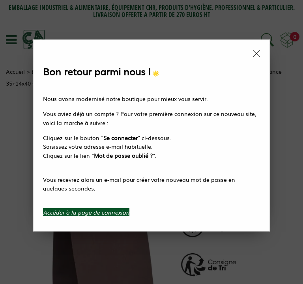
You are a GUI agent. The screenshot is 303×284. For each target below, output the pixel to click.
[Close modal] (256, 53)
